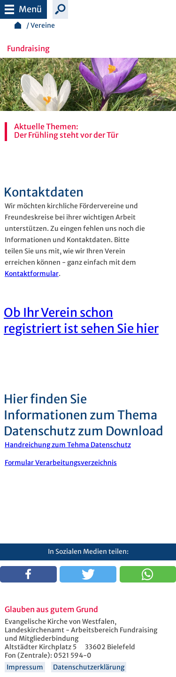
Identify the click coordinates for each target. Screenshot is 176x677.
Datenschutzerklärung (88, 667)
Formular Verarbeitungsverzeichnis (61, 462)
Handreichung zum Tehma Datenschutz (68, 445)
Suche (60, 9)
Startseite (18, 25)
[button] (28, 574)
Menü (23, 7)
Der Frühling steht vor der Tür (66, 135)
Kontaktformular (32, 273)
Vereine (43, 25)
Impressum (25, 667)
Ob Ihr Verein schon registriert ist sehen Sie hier (81, 320)
